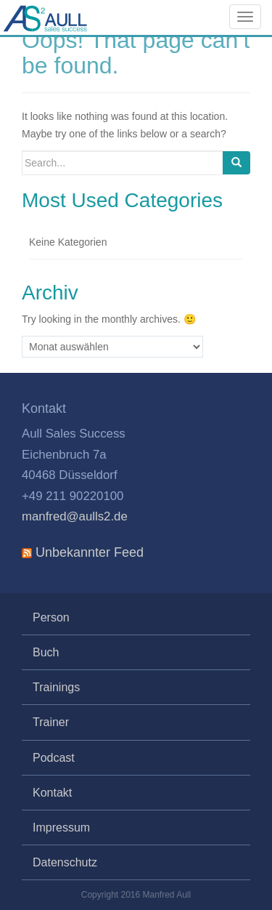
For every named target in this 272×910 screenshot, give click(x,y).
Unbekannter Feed (90, 552)
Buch (46, 652)
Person (51, 617)
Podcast (54, 758)
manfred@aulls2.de (75, 516)
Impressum (61, 827)
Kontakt (52, 792)
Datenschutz (65, 862)
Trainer (51, 722)
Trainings (56, 687)
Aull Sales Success (76, 23)
